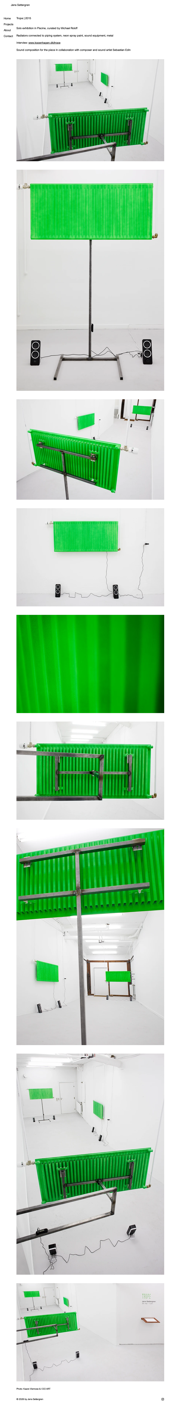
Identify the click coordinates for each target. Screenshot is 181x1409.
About (7, 30)
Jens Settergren (20, 5)
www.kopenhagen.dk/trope (44, 42)
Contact (8, 36)
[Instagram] (162, 1399)
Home (7, 18)
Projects (8, 24)
